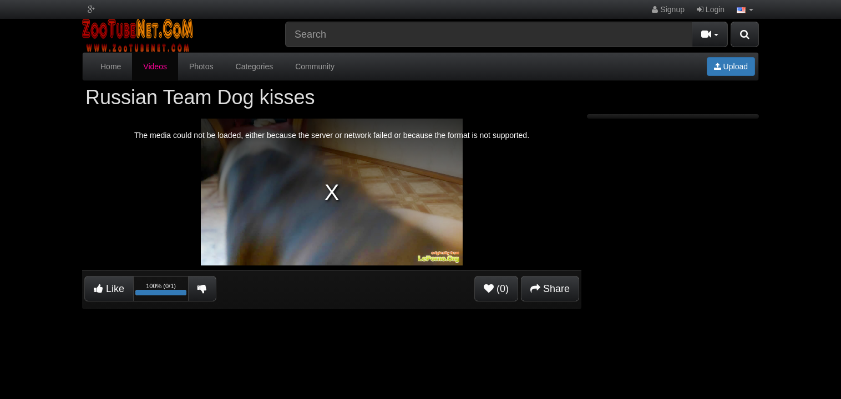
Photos (201, 66)
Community (315, 66)
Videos (155, 66)
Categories (254, 66)
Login (711, 9)
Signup (668, 9)
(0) (496, 288)
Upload (731, 66)
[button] (745, 9)
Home (110, 66)
